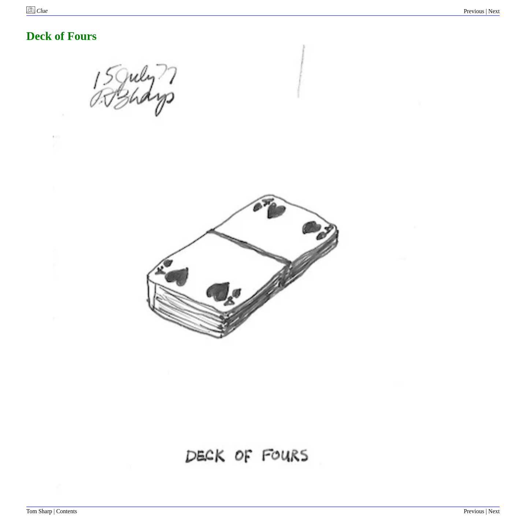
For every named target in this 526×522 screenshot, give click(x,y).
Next (494, 11)
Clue (37, 11)
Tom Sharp (39, 511)
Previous (474, 11)
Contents (66, 511)
